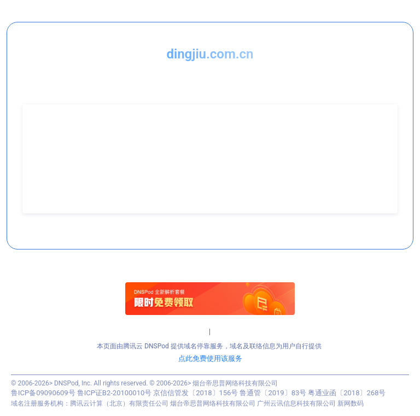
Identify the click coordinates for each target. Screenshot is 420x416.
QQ (38, 182)
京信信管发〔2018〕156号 (195, 393)
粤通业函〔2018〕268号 (347, 393)
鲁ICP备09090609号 (43, 393)
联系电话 (46, 153)
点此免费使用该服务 (210, 358)
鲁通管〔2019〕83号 (273, 393)
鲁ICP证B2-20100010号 (114, 393)
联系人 (43, 139)
